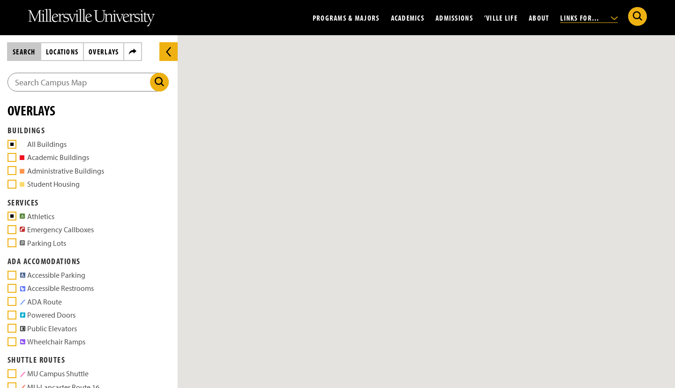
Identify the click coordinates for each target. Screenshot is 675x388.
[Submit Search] (637, 16)
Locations (62, 51)
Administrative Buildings (62, 170)
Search (24, 51)
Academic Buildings (54, 157)
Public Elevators (47, 328)
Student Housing (50, 184)
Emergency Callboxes (55, 229)
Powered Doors (46, 315)
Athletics (35, 216)
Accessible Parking (51, 275)
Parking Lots (41, 243)
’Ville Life (501, 17)
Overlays (104, 51)
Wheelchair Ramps (51, 341)
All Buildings (47, 144)
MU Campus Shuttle (54, 373)
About (539, 17)
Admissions (454, 17)
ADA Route (41, 301)
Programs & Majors (346, 17)
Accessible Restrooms (55, 288)
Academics (408, 17)
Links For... (589, 17)
